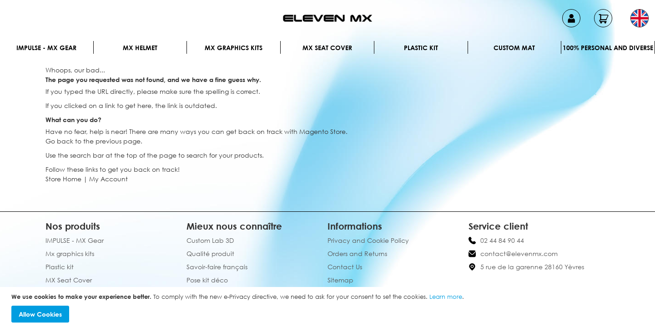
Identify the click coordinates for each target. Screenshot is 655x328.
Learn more (445, 296)
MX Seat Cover (327, 47)
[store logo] (327, 18)
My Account (108, 179)
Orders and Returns (357, 253)
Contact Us (345, 267)
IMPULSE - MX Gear (46, 47)
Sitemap (340, 280)
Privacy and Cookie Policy (368, 240)
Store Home (63, 179)
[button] (639, 18)
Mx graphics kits (233, 47)
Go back (59, 141)
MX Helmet (140, 47)
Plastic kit (421, 47)
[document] (328, 307)
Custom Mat (514, 47)
